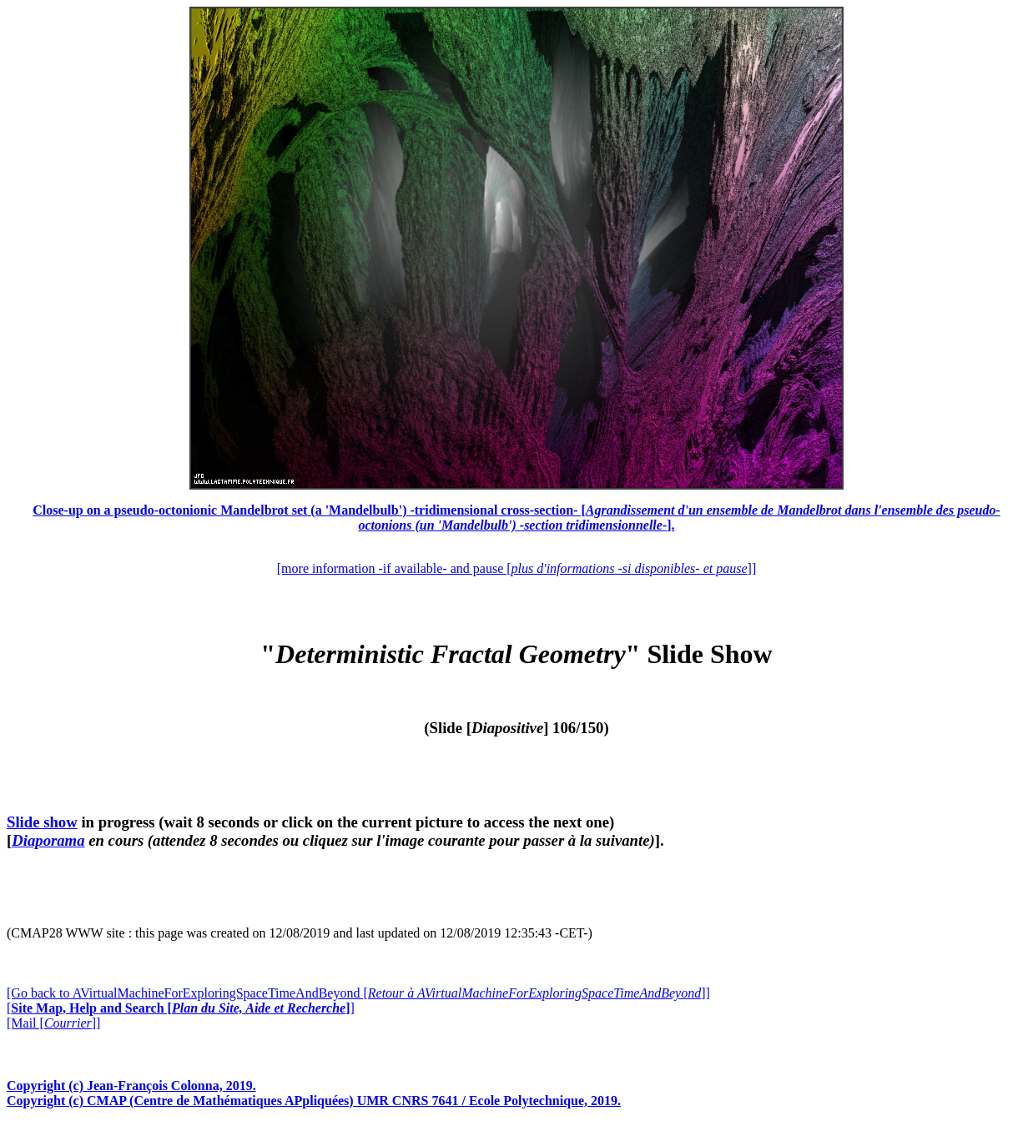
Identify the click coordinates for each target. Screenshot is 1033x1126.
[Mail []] (53, 1023)
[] (181, 1008)
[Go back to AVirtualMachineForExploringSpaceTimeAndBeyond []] (358, 993)
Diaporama (48, 840)
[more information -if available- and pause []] (516, 568)
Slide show (42, 822)
